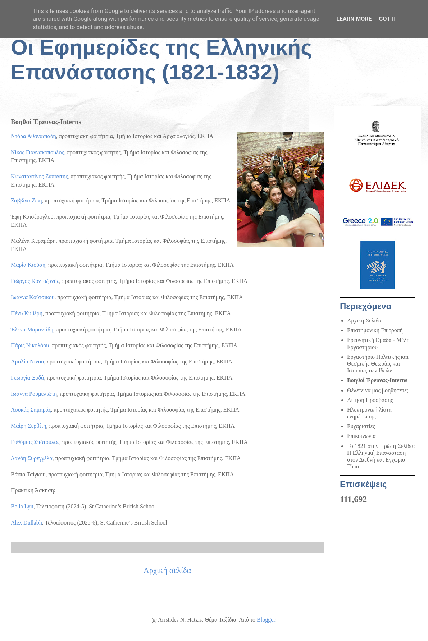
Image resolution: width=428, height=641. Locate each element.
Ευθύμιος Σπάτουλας (35, 442)
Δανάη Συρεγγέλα (32, 458)
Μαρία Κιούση (28, 265)
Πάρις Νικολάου (30, 345)
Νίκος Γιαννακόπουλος (37, 152)
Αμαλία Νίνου (27, 361)
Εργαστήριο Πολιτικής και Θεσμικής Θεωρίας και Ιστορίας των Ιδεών (377, 364)
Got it (387, 18)
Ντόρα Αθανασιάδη (33, 136)
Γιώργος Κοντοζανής (35, 281)
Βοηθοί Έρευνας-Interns (377, 380)
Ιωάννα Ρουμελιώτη (34, 394)
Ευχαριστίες (361, 426)
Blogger (266, 620)
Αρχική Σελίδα (364, 320)
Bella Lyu (22, 506)
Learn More (354, 18)
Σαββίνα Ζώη (26, 200)
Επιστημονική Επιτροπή (375, 330)
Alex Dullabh (26, 522)
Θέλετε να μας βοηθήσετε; (377, 390)
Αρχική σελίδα (167, 570)
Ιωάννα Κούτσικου (33, 297)
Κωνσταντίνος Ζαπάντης (39, 176)
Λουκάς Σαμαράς (31, 410)
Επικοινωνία (361, 436)
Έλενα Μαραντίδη (32, 329)
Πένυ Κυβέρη (26, 313)
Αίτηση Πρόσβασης (370, 400)
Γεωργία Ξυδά (27, 378)
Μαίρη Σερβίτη (28, 426)
